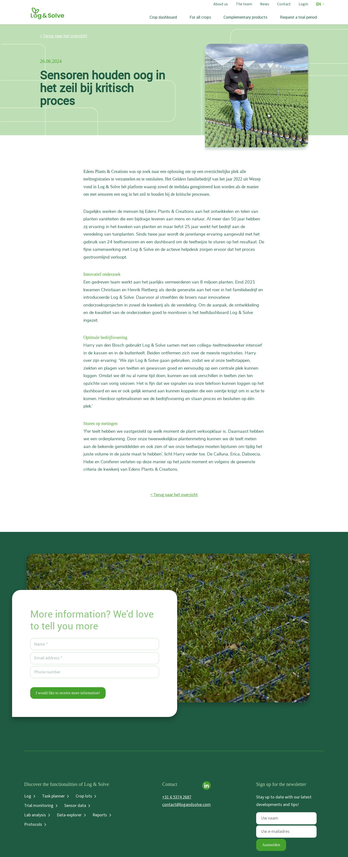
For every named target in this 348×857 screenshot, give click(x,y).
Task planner (53, 796)
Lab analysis (35, 815)
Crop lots (84, 796)
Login (303, 4)
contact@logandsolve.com (186, 805)
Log (27, 796)
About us (220, 4)
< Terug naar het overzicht (63, 36)
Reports (100, 815)
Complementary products (245, 17)
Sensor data (75, 806)
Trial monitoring (38, 806)
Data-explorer (69, 815)
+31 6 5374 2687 (176, 797)
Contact (284, 4)
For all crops (200, 17)
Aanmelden (271, 845)
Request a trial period (298, 17)
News (264, 4)
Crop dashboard (163, 17)
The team (244, 4)
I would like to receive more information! (68, 693)
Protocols (33, 824)
